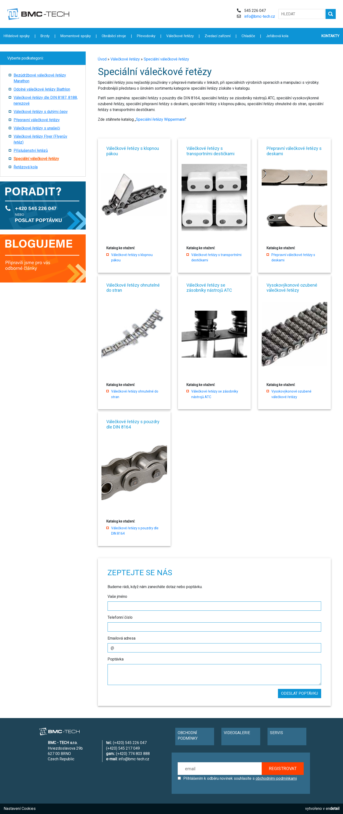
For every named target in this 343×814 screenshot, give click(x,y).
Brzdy (45, 36)
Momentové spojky (75, 36)
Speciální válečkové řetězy (166, 59)
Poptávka (116, 659)
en (332, 808)
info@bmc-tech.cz (259, 16)
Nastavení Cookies (20, 808)
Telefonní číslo (120, 617)
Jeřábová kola (277, 36)
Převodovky (146, 36)
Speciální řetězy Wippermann (160, 119)
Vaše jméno (117, 596)
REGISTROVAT (283, 768)
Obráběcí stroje (114, 36)
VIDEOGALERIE (237, 732)
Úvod (102, 59)
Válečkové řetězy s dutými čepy (41, 111)
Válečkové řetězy (125, 59)
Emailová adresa (121, 638)
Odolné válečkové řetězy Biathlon (42, 89)
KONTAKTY (330, 36)
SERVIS (276, 732)
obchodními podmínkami (276, 778)
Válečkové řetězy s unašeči (37, 128)
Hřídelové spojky (17, 36)
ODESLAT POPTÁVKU (299, 693)
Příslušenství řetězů (31, 150)
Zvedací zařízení (218, 36)
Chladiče (248, 36)
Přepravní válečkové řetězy (37, 120)
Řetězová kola (26, 167)
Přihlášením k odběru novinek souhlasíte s (240, 778)
